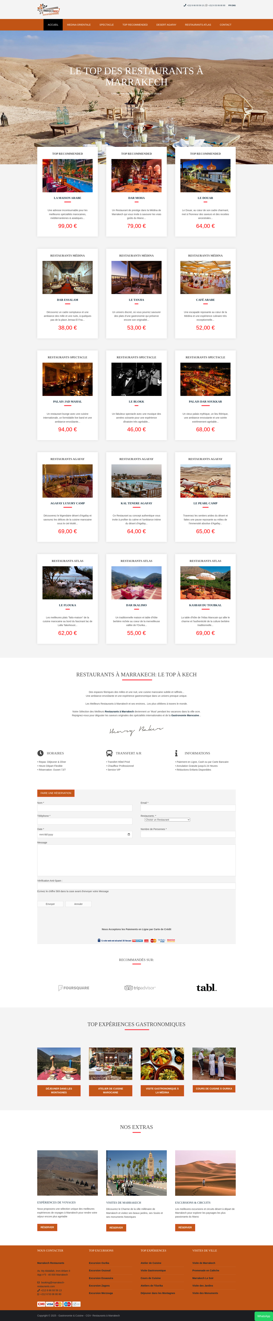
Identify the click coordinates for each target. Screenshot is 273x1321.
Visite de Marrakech (203, 1263)
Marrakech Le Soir (202, 1278)
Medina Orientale (79, 24)
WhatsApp (263, 1316)
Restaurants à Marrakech (106, 1315)
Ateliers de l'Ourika (152, 1285)
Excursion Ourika (99, 1263)
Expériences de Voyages (56, 1202)
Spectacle (106, 24)
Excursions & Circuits (192, 1202)
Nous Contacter (136, 108)
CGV (88, 1315)
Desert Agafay (166, 24)
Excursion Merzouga (101, 1293)
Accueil (53, 24)
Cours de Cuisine (151, 1278)
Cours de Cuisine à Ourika (214, 1088)
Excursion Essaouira (101, 1278)
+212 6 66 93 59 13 (194, 5)
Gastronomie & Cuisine (71, 1315)
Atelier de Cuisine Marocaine (110, 1090)
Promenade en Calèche (205, 1270)
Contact (225, 24)
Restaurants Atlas (198, 24)
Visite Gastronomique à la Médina (162, 1090)
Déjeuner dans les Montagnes (59, 1090)
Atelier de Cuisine (151, 1263)
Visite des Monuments (205, 1293)
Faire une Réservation (56, 793)
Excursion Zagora (99, 1285)
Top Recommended (135, 24)
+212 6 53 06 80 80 (216, 5)
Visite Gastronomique (153, 1270)
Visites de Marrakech (123, 1202)
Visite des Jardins (202, 1285)
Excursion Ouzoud (100, 1270)
